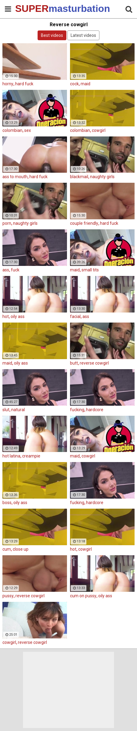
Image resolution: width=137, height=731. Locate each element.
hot (5, 316)
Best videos (52, 35)
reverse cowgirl (94, 363)
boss (7, 502)
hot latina (11, 456)
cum (6, 549)
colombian (12, 130)
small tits (90, 269)
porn (6, 223)
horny (7, 83)
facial (75, 316)
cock (74, 83)
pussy (8, 595)
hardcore (94, 409)
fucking (77, 409)
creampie (31, 456)
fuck (15, 269)
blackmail (79, 176)
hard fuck (24, 83)
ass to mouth (15, 176)
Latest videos (83, 35)
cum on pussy (83, 595)
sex (27, 130)
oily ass (18, 316)
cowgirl (98, 130)
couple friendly (84, 223)
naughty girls (102, 176)
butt (74, 363)
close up (20, 549)
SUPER (30, 8)
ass (5, 269)
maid (85, 83)
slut (5, 409)
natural (18, 409)
